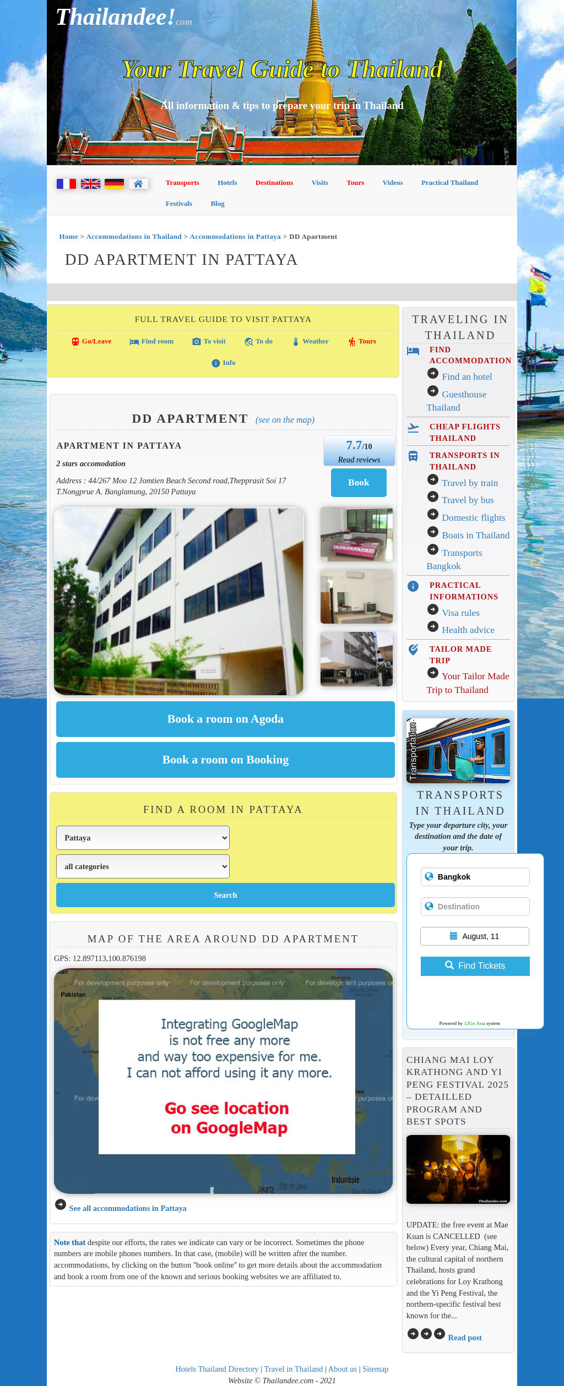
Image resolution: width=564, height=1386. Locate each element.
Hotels (227, 182)
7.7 (354, 445)
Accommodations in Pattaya (235, 236)
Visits (320, 182)
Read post (464, 1337)
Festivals (179, 203)
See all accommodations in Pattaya (127, 1208)
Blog (217, 203)
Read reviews (359, 459)
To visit (208, 342)
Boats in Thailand (476, 535)
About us (342, 1369)
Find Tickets (475, 965)
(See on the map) (285, 419)
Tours (355, 182)
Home (68, 236)
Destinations (275, 182)
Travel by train (470, 483)
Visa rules (461, 613)
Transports (182, 182)
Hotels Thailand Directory (216, 1369)
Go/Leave (91, 342)
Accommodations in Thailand (134, 236)
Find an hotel (467, 377)
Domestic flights (474, 517)
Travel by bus (468, 500)
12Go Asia (474, 1023)
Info (223, 363)
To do (258, 342)
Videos (393, 182)
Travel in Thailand (293, 1369)
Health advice (468, 630)
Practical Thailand (449, 182)
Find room (151, 342)
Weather (310, 342)
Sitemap (375, 1369)
